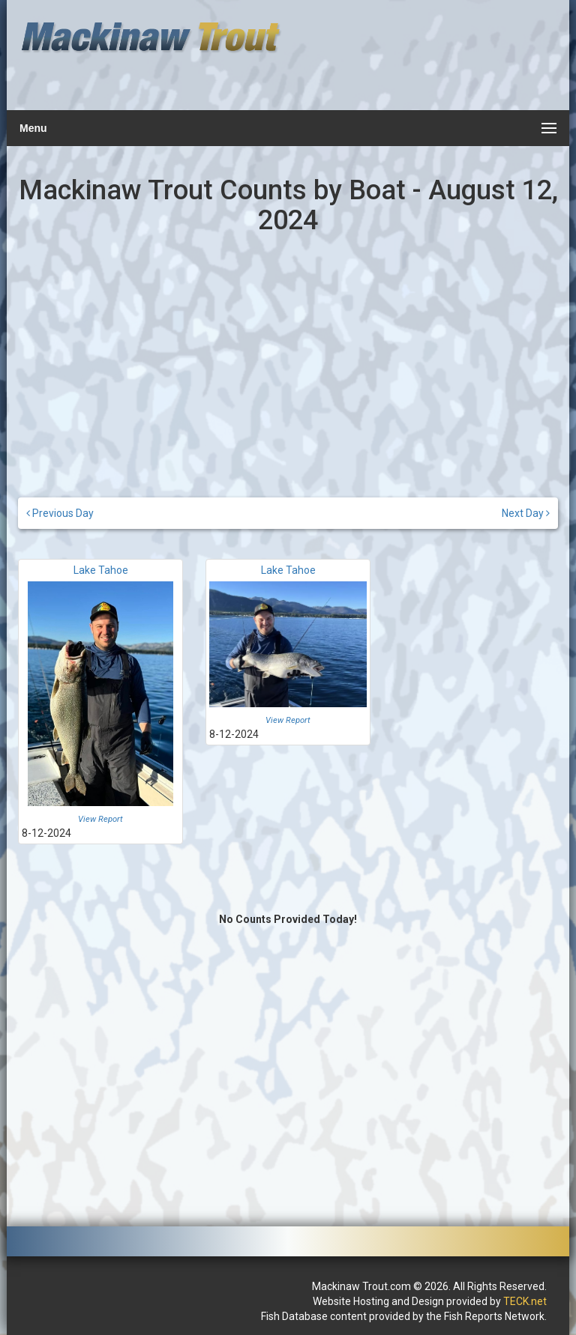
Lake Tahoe (101, 570)
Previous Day (60, 513)
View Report (100, 819)
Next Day (526, 513)
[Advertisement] (420, 63)
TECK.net (525, 1301)
